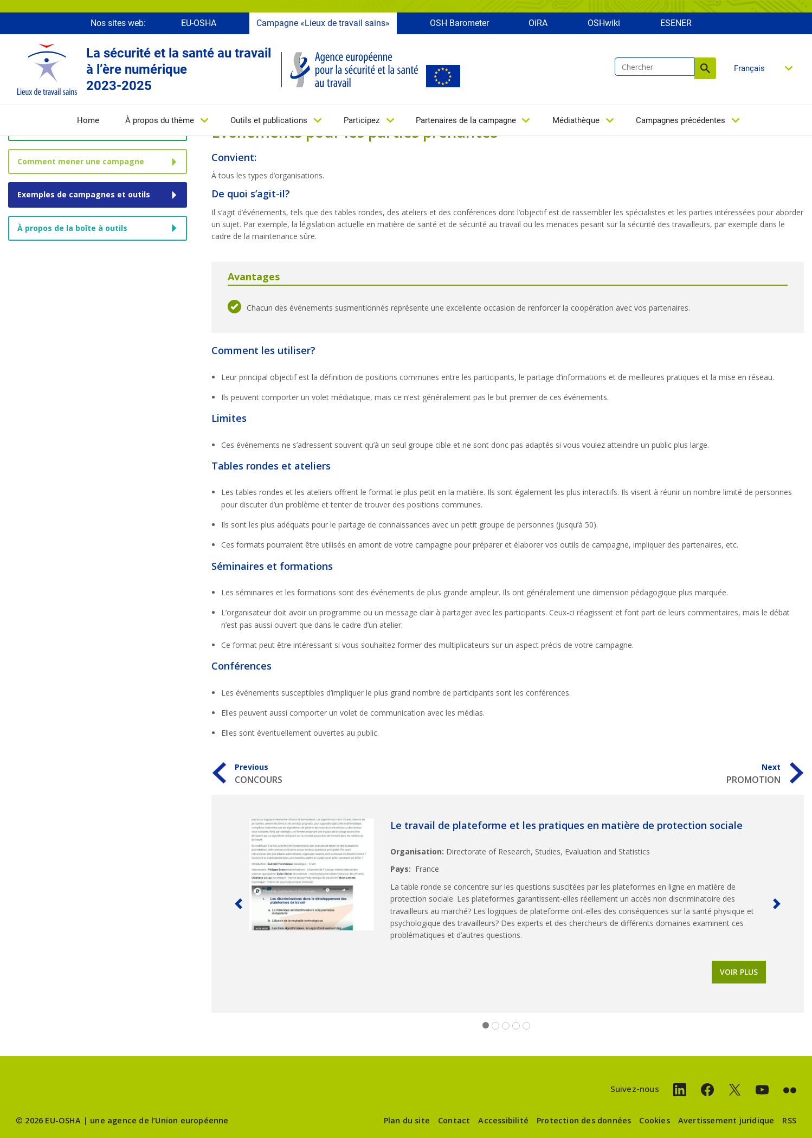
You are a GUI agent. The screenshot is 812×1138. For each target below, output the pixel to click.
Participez (361, 123)
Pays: (400, 869)
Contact (454, 1120)
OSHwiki (604, 26)
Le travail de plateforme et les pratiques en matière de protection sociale (566, 825)
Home (88, 123)
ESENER (676, 26)
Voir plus (739, 972)
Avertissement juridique (726, 1120)
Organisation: (417, 851)
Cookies (654, 1120)
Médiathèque (576, 123)
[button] (238, 904)
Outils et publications (268, 123)
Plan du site (407, 1120)
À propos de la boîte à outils (72, 228)
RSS (789, 1120)
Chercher (705, 71)
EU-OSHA (198, 26)
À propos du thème (159, 123)
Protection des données (584, 1120)
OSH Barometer (459, 26)
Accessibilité (503, 1120)
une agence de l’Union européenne (159, 1120)
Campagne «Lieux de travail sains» (323, 26)
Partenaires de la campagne (466, 123)
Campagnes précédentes (680, 123)
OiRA (538, 26)
